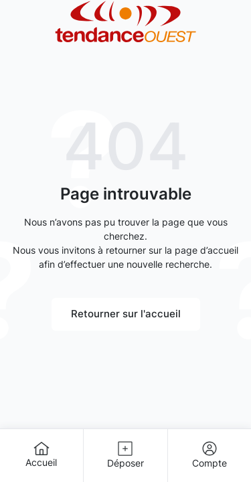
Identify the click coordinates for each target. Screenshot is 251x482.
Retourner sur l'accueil (126, 313)
